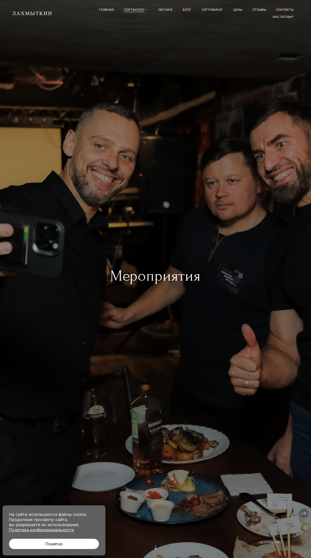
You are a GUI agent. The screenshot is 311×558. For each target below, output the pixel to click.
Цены (237, 10)
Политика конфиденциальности (41, 529)
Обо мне (165, 10)
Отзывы (259, 10)
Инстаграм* (283, 17)
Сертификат (212, 10)
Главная (106, 10)
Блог (187, 10)
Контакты (285, 10)
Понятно (54, 543)
